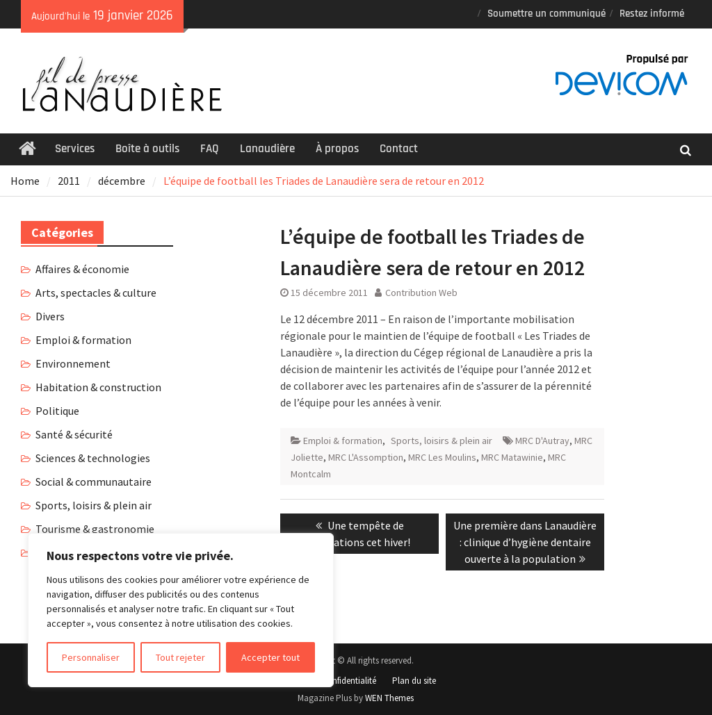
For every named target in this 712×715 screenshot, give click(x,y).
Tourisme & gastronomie (94, 529)
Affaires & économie (82, 269)
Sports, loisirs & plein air (441, 440)
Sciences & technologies (92, 458)
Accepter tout (270, 657)
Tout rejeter (180, 657)
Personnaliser (91, 657)
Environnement (73, 363)
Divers (50, 316)
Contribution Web (421, 292)
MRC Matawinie (512, 457)
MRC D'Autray (542, 440)
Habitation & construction (98, 387)
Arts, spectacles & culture (95, 292)
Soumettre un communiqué (546, 13)
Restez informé (652, 13)
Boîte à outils (147, 148)
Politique (57, 411)
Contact (399, 148)
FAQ (209, 148)
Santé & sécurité (74, 434)
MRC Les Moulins (442, 457)
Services (75, 148)
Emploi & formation (342, 440)
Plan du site (414, 681)
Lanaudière (267, 148)
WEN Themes (389, 698)
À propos (337, 148)
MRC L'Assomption (365, 457)
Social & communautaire (93, 481)
